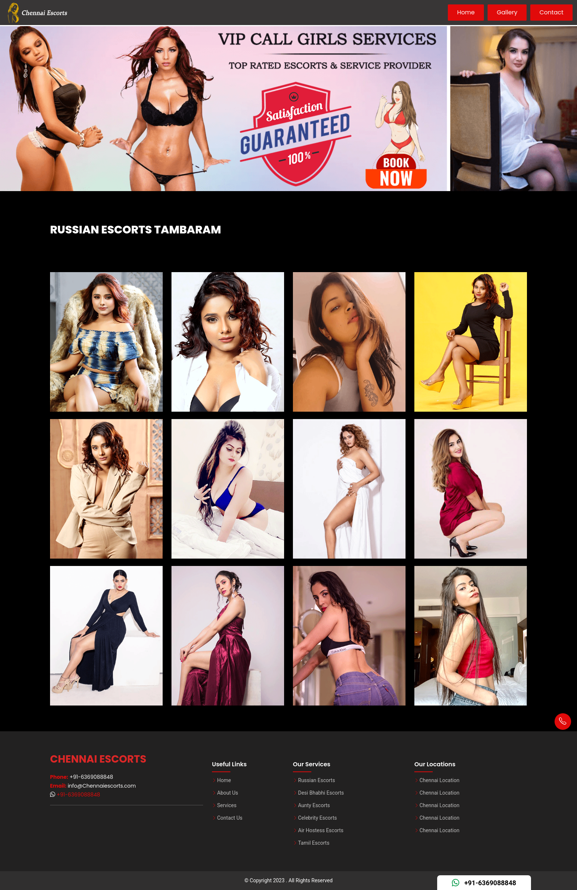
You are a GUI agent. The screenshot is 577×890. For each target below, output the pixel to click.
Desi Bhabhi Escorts (321, 792)
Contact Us (230, 817)
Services (227, 805)
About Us (227, 792)
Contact (551, 12)
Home (466, 12)
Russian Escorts (316, 780)
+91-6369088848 (77, 794)
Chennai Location (439, 780)
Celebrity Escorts (317, 817)
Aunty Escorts (314, 805)
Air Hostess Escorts (320, 830)
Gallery (507, 12)
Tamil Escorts (313, 842)
